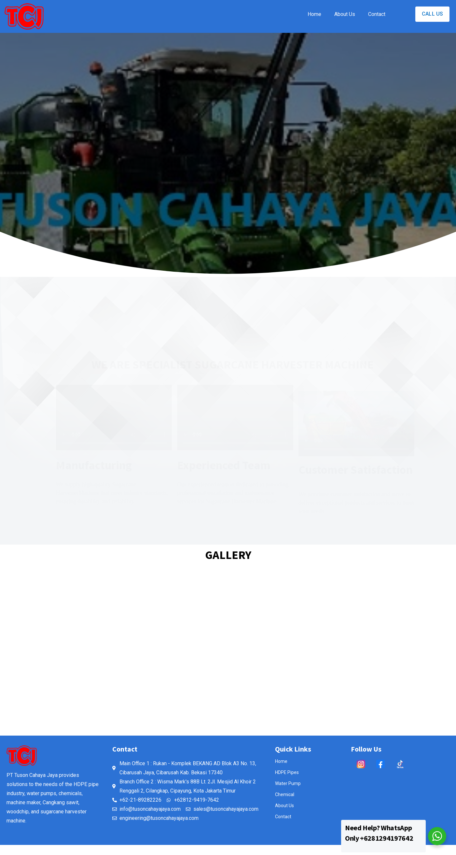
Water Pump (288, 783)
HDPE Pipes (287, 772)
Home (314, 14)
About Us (344, 14)
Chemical (284, 794)
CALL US (432, 14)
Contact (376, 14)
